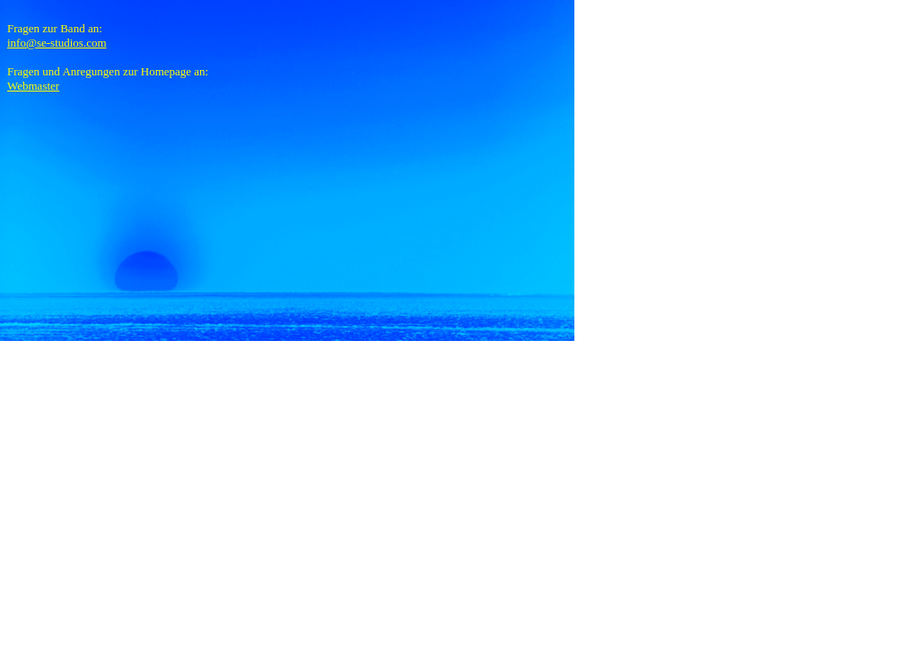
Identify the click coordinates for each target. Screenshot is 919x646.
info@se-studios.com (57, 42)
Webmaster (33, 85)
